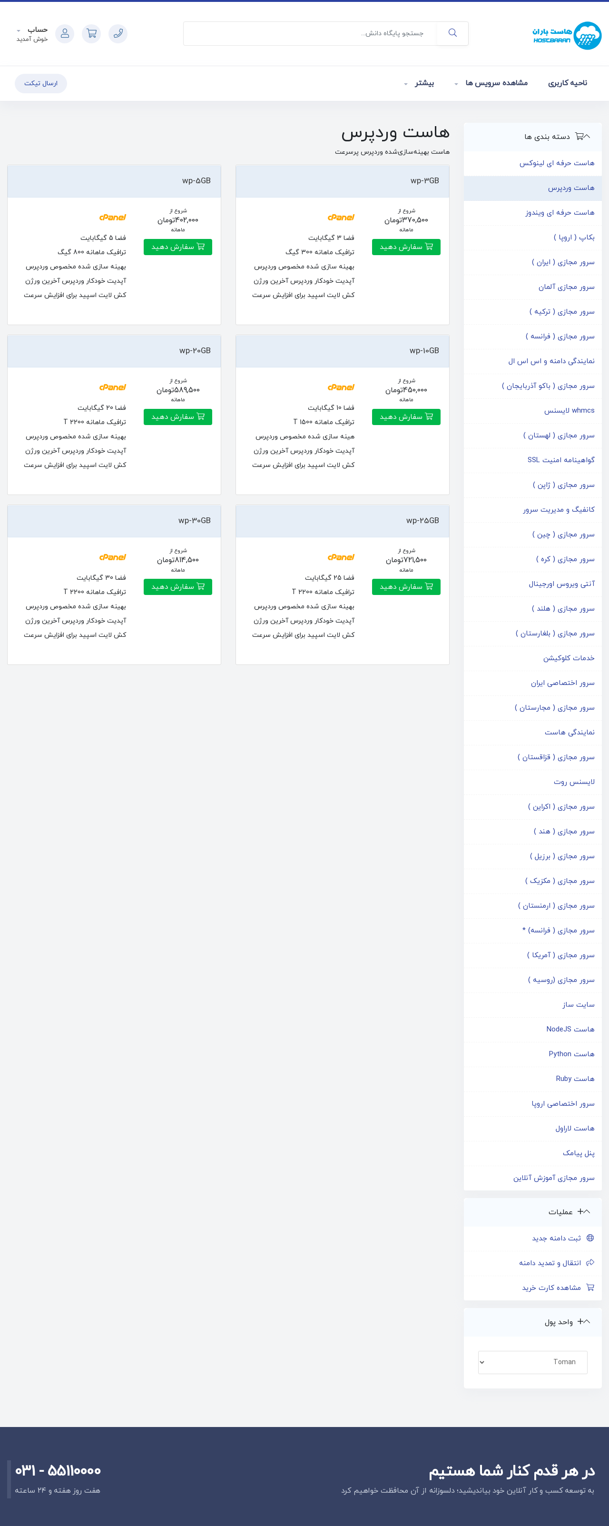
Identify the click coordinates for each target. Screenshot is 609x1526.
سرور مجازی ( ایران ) (563, 263)
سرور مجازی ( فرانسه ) (560, 337)
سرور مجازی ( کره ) (565, 560)
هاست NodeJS (571, 1030)
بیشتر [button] (423, 83)
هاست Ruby (575, 1079)
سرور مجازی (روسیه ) (561, 980)
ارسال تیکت (41, 83)
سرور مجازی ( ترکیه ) (562, 312)
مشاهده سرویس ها (495, 83)
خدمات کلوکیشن (569, 659)
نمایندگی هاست (570, 733)
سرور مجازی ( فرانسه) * (558, 931)
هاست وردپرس (571, 188)
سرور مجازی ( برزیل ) (562, 857)
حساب (36, 30)
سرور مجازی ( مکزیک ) (560, 881)
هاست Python (572, 1055)
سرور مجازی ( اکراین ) (561, 807)
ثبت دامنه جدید (563, 1239)
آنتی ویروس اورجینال (562, 584)
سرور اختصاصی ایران (563, 683)
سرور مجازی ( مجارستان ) (555, 708)
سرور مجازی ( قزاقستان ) (556, 758)
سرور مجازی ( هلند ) (563, 609)
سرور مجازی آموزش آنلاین (554, 1178)
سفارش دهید (406, 247)
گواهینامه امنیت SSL (561, 461)
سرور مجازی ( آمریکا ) (561, 956)
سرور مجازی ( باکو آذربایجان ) (548, 386)
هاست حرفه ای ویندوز (560, 213)
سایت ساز (578, 1005)
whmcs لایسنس (569, 411)
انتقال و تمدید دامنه (557, 1263)
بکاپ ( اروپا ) (574, 238)
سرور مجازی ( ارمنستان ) (556, 906)
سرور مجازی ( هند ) (564, 832)
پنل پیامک (579, 1154)
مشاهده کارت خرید (558, 1288)
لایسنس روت (574, 782)
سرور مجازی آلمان (567, 287)
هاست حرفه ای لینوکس (557, 163)
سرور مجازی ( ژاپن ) (564, 485)
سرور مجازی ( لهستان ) (559, 436)
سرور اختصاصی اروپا (563, 1104)
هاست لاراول (575, 1129)
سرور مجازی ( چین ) (563, 535)
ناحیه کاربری (567, 83)
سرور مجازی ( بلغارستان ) (555, 634)
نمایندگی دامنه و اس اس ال (552, 362)
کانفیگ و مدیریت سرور (559, 510)
